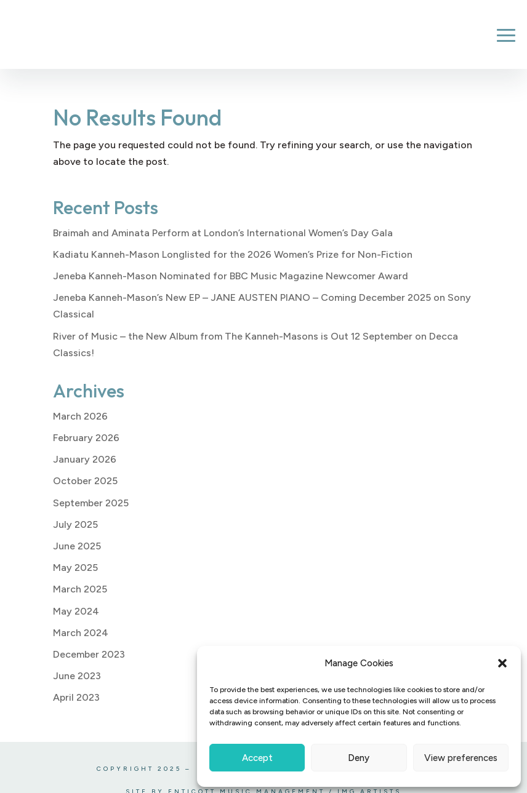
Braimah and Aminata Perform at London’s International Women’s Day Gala (223, 233)
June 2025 (77, 546)
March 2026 (80, 416)
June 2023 (77, 676)
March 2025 (80, 589)
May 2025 (75, 567)
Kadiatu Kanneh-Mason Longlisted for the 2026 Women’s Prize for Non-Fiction (232, 254)
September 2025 (91, 503)
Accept (257, 757)
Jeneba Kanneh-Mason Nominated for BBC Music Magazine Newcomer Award (230, 276)
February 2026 (86, 438)
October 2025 (85, 481)
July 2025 (75, 524)
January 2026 (84, 459)
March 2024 (80, 633)
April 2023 (76, 697)
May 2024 (76, 611)
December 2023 (89, 654)
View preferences (460, 757)
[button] (502, 663)
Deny (358, 757)
